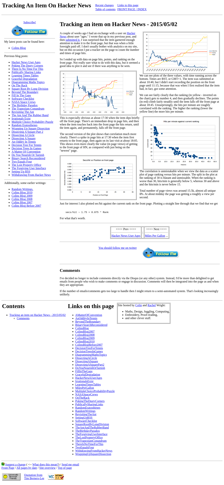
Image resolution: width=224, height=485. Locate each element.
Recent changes (104, 5)
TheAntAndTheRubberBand (92, 428)
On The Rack (19, 85)
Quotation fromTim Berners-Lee (34, 478)
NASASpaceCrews (86, 395)
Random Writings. (22, 189)
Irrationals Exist (21, 118)
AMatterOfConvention (88, 316)
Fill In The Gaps (21, 95)
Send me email (70, 465)
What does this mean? (45, 465)
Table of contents (105, 9)
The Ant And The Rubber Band (30, 115)
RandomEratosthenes (87, 408)
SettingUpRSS (83, 418)
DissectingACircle (86, 359)
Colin (138, 306)
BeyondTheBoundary (88, 322)
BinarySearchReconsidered (91, 326)
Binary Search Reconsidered (28, 158)
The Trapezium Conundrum (28, 108)
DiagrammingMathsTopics (91, 355)
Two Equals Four (22, 161)
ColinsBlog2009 (85, 339)
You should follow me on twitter (117, 249)
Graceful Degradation (24, 78)
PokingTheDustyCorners (90, 402)
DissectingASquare (86, 362)
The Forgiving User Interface (29, 168)
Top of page (65, 468)
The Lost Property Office (26, 164)
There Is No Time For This (27, 68)
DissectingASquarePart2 (89, 365)
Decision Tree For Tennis (26, 145)
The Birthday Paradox (25, 105)
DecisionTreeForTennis (89, 349)
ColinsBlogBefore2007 (89, 345)
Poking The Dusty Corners (27, 65)
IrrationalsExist (84, 382)
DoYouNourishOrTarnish (90, 369)
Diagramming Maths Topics (28, 82)
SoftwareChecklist (86, 422)
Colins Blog (19, 47)
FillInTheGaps (83, 372)
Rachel (152, 306)
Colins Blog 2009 (22, 195)
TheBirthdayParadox (87, 432)
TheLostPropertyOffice (89, 438)
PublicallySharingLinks (89, 405)
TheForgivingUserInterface (91, 435)
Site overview (47, 468)
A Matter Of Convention (26, 151)
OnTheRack (82, 398)
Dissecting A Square (24, 138)
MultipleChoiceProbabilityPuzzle (95, 392)
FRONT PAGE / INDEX (132, 9)
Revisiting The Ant (23, 111)
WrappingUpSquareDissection (93, 455)
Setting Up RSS (21, 171)
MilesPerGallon (84, 388)
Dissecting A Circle (23, 135)
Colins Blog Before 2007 (26, 205)
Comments (23, 319)
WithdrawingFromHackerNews (93, 451)
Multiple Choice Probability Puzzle (32, 121)
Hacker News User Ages (26, 62)
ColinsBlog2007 (85, 332)
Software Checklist (23, 98)
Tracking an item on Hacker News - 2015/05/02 (37, 316)
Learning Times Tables (25, 75)
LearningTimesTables (88, 385)
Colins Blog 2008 (22, 199)
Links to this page (127, 5)
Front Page (7, 468)
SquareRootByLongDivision (92, 425)
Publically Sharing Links (26, 72)
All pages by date (26, 468)
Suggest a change (15, 465)
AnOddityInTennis (86, 319)
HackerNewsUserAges (88, 379)
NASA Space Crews (24, 102)
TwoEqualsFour (84, 448)
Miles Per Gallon (155, 236)
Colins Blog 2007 (22, 202)
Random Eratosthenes (24, 125)
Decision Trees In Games (26, 148)
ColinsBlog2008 (85, 335)
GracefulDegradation (87, 375)
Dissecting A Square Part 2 (27, 131)
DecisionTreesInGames (89, 352)
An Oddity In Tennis (24, 141)
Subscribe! (29, 22)
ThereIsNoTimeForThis (89, 445)
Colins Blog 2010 (22, 192)
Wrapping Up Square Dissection (31, 128)
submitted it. (73, 39)
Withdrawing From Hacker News (31, 174)
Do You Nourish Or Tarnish (28, 155)
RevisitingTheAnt (86, 415)
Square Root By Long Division (30, 88)
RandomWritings (85, 412)
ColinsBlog (82, 329)
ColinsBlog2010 (85, 342)
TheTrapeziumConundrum (91, 441)
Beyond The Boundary (25, 92)
